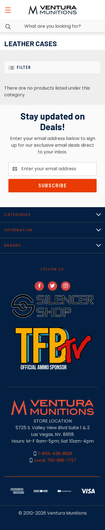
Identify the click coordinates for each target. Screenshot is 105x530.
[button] (52, 67)
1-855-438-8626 (55, 453)
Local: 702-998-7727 (55, 460)
